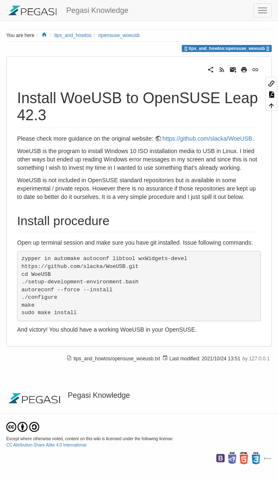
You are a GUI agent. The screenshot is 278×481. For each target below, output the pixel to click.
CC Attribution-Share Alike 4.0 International (46, 445)
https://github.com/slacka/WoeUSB (207, 138)
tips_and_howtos (72, 35)
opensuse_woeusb (119, 35)
